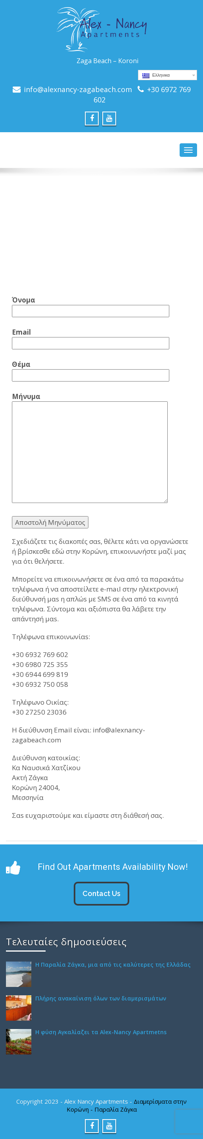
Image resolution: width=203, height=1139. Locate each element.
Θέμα (90, 370)
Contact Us (101, 893)
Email (90, 338)
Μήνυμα (90, 448)
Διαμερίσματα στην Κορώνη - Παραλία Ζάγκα (127, 1105)
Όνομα (90, 305)
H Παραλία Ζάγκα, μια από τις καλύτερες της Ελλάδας (113, 964)
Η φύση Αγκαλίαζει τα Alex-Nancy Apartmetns (101, 1032)
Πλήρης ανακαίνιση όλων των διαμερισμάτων (100, 998)
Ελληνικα (156, 75)
